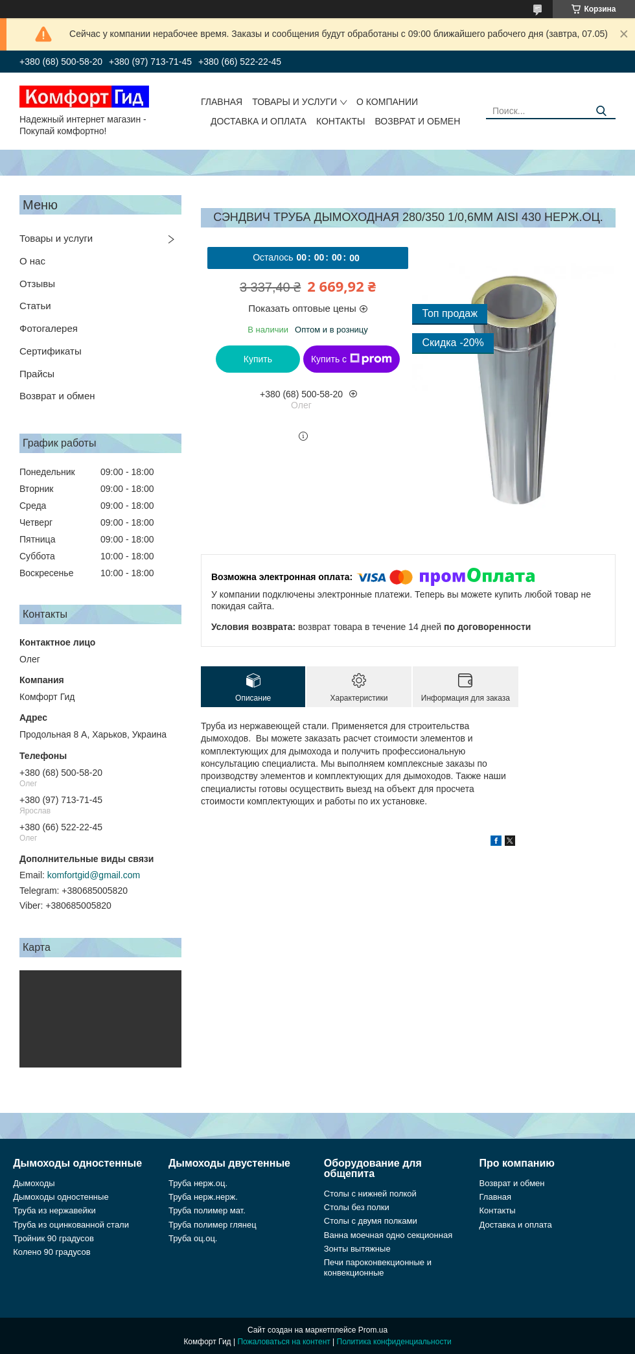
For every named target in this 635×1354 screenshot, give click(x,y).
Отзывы (37, 283)
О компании (387, 102)
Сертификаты (50, 350)
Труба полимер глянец (212, 1225)
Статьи (35, 305)
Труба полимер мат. (207, 1210)
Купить (258, 359)
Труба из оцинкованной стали (71, 1225)
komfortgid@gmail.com (93, 875)
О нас (32, 260)
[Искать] (601, 111)
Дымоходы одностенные (60, 1197)
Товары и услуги (294, 102)
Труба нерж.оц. (197, 1183)
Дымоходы (33, 1183)
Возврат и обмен (417, 121)
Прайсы (36, 373)
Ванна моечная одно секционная (388, 1235)
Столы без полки (356, 1207)
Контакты (340, 121)
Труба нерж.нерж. (203, 1197)
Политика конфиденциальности (394, 1341)
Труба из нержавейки (54, 1210)
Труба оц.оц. (193, 1238)
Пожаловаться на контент (283, 1341)
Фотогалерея (48, 328)
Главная (221, 102)
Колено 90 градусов (51, 1252)
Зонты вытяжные (357, 1249)
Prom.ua (372, 1330)
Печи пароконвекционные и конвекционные (378, 1267)
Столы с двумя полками (370, 1221)
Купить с (351, 359)
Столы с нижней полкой (370, 1193)
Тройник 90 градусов (53, 1238)
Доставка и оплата (258, 121)
